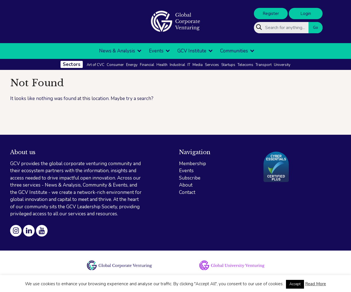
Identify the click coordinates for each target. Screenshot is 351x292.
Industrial (177, 64)
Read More (315, 284)
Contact (187, 192)
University (282, 64)
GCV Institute (191, 51)
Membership (192, 163)
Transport (264, 64)
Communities (234, 51)
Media (198, 64)
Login (305, 13)
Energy (132, 64)
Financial (147, 64)
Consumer (115, 64)
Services (212, 64)
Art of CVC (95, 64)
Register (271, 13)
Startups (228, 64)
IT (188, 64)
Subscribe (189, 178)
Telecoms (245, 64)
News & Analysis (117, 51)
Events (156, 51)
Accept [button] (295, 284)
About (186, 185)
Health (162, 64)
